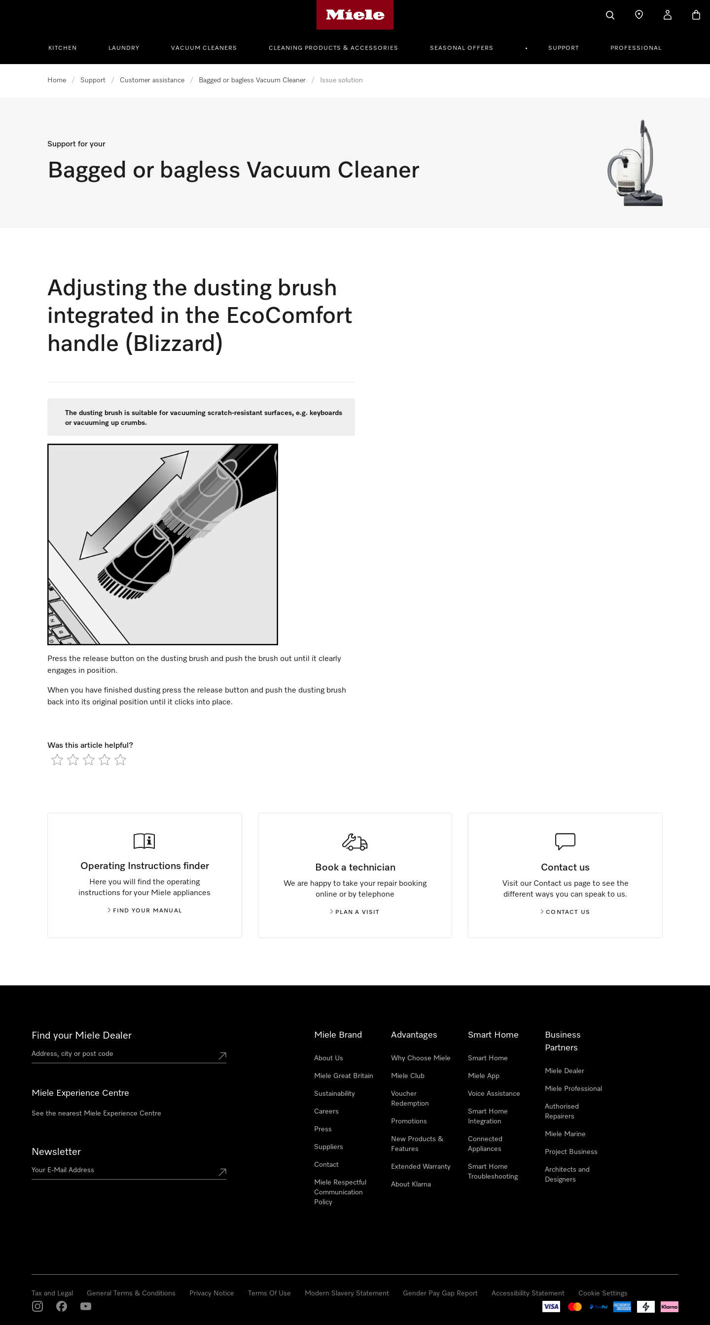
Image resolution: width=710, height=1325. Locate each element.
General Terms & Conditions (131, 1293)
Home (56, 80)
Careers (326, 1111)
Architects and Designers (567, 1174)
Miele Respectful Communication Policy (340, 1192)
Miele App (483, 1076)
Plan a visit (355, 912)
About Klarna (411, 1184)
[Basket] (696, 15)
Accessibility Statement (528, 1293)
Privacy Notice (211, 1293)
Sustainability (334, 1093)
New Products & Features (417, 1144)
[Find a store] (639, 15)
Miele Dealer (564, 1071)
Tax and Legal (52, 1293)
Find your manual (144, 911)
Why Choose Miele (421, 1058)
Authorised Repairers (562, 1111)
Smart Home (488, 1058)
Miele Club (408, 1076)
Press (323, 1129)
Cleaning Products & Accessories (333, 48)
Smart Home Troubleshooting (493, 1171)
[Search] (610, 15)
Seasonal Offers (462, 48)
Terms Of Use (269, 1293)
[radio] (57, 760)
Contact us (565, 912)
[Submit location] (222, 1056)
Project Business (571, 1152)
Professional (636, 48)
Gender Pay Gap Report (440, 1293)
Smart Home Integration (488, 1116)
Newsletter (56, 1152)
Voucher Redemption (410, 1098)
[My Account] (668, 15)
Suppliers (328, 1147)
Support (563, 48)
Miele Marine (565, 1134)
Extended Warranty (421, 1166)
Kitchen (62, 48)
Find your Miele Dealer (82, 1036)
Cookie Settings (603, 1293)
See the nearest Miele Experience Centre (96, 1113)
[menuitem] (68, 47)
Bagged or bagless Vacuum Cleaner (252, 80)
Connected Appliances (485, 1144)
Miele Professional (573, 1088)
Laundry (124, 48)
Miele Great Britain (343, 1076)
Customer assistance (152, 80)
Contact (326, 1164)
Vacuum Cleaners (204, 48)
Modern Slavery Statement (347, 1293)
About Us (328, 1058)
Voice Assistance (494, 1093)
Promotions (409, 1121)
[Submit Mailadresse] (222, 1172)
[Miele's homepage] (355, 15)
